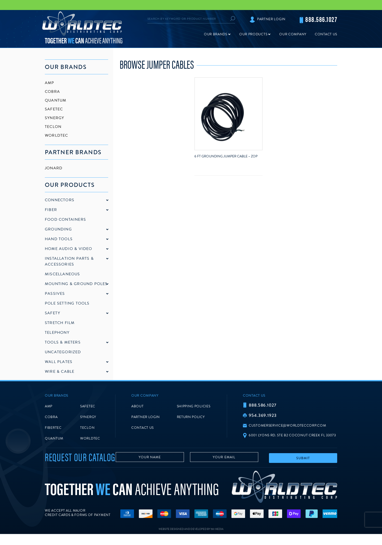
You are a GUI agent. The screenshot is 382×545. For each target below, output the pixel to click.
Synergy (54, 118)
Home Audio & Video (68, 249)
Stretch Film (60, 323)
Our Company (292, 34)
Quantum (55, 100)
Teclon (53, 127)
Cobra (52, 92)
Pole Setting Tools (67, 303)
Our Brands (215, 34)
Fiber (51, 210)
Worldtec (56, 135)
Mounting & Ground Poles (76, 284)
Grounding (58, 229)
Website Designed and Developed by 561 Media (191, 540)
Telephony (57, 332)
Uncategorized (63, 352)
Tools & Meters (63, 342)
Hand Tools (59, 239)
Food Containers (65, 219)
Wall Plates (58, 362)
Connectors (59, 200)
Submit (303, 463)
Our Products (253, 34)
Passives (55, 293)
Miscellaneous (62, 274)
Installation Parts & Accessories (69, 261)
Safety (52, 313)
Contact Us (326, 34)
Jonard (53, 168)
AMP (49, 83)
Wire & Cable (59, 371)
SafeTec (54, 109)
